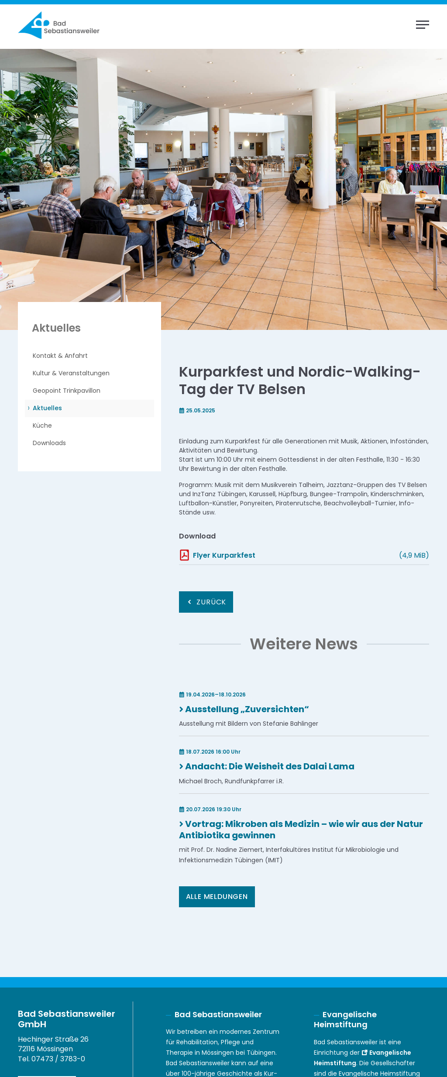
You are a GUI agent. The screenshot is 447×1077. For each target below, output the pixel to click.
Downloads (49, 443)
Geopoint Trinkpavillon (66, 390)
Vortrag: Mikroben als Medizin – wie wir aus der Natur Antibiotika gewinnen (301, 829)
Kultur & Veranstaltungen (71, 373)
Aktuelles (47, 408)
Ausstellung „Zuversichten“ (247, 709)
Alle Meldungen (217, 897)
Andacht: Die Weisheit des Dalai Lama (269, 766)
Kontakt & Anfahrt (60, 355)
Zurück (211, 602)
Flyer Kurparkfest (224, 555)
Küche (42, 425)
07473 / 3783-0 (58, 1059)
